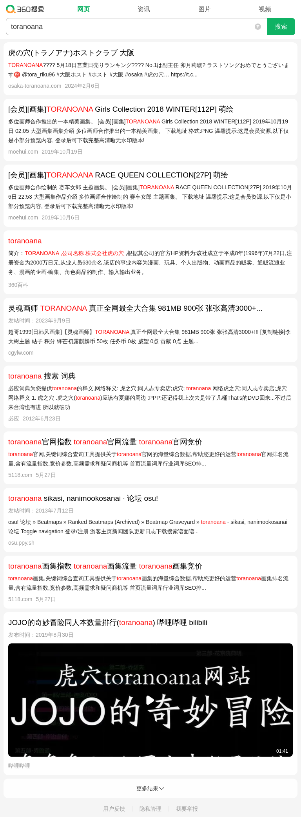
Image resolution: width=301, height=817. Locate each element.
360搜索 (27, 9)
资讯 (144, 9)
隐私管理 (150, 809)
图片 (204, 9)
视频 (265, 9)
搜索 (281, 26)
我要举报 (187, 809)
